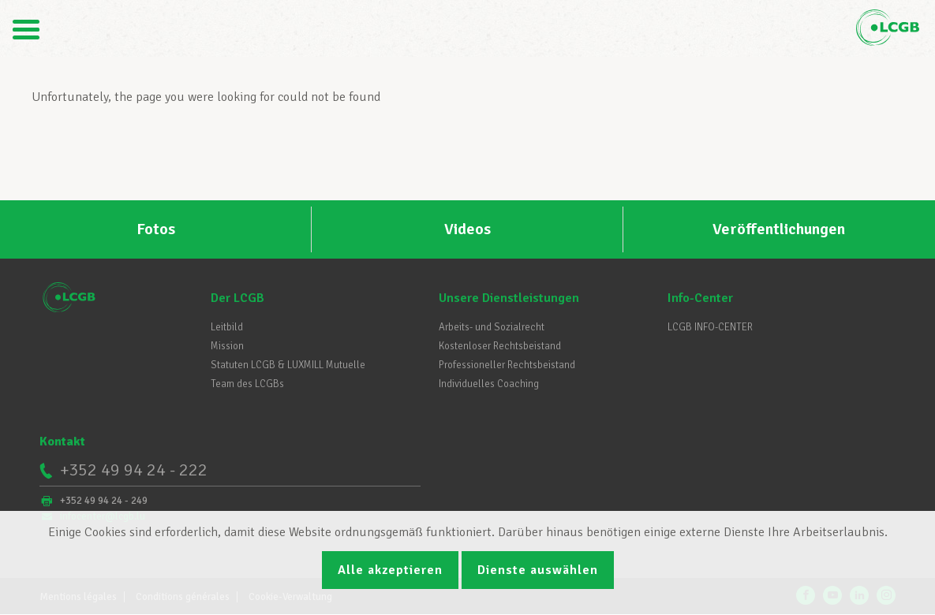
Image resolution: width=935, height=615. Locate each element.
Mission (227, 346)
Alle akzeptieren (390, 570)
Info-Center (700, 298)
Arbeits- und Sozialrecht (491, 327)
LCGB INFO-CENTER (710, 327)
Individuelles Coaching (489, 384)
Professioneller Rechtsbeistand (507, 365)
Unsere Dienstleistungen (509, 298)
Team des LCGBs (247, 384)
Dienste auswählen (537, 570)
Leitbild (227, 327)
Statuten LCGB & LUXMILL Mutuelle (288, 365)
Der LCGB (237, 298)
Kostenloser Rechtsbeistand (500, 346)
